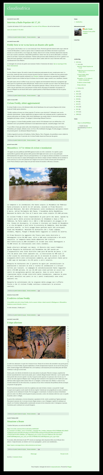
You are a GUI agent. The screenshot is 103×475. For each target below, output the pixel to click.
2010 (77, 112)
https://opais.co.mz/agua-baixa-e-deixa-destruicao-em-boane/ (24, 445)
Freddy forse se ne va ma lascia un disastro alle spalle (30, 45)
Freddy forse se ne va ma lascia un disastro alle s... (86, 71)
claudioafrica (79, 22)
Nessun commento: (31, 37)
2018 (77, 99)
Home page (34, 454)
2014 (77, 101)
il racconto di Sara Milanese (39, 26)
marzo (79, 64)
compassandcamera (56, 466)
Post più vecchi (64, 454)
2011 (77, 109)
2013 (77, 104)
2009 (77, 114)
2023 (77, 62)
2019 (77, 96)
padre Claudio (88, 29)
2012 (77, 106)
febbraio (80, 88)
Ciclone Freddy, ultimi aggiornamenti (23, 103)
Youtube (35, 76)
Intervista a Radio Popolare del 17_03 (23, 22)
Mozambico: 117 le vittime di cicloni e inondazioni (29, 148)
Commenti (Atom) (17, 457)
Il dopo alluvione (14, 322)
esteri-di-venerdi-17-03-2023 (15, 29)
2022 (77, 91)
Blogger (69, 466)
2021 (77, 94)
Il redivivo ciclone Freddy (18, 298)
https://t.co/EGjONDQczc (84, 123)
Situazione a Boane (15, 421)
